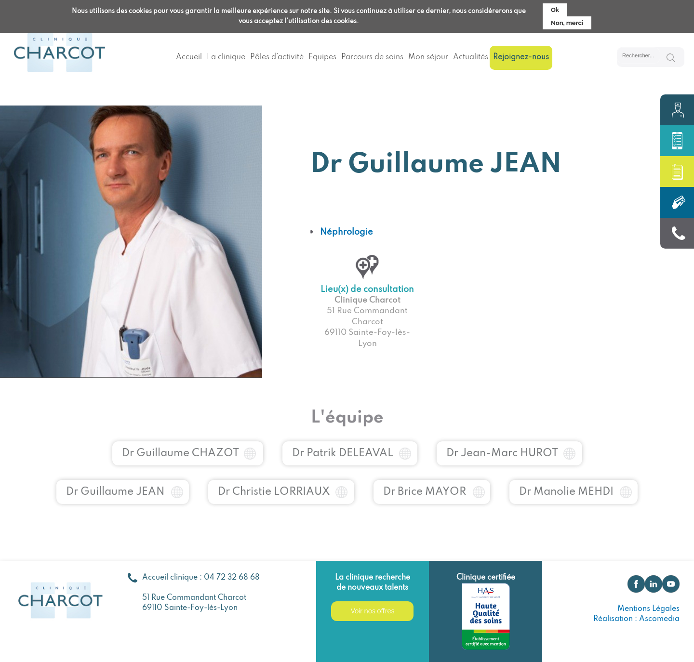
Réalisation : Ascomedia (636, 619)
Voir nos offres (372, 611)
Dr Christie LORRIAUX (274, 483)
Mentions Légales (648, 609)
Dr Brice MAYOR (424, 483)
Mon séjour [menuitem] (428, 57)
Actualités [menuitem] (470, 57)
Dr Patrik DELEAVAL (342, 444)
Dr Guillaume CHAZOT (180, 444)
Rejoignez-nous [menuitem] (521, 57)
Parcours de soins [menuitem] (372, 57)
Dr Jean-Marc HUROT (502, 444)
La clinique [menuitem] (226, 57)
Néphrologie (346, 232)
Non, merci (567, 20)
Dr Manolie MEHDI (566, 483)
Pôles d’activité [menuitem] (277, 57)
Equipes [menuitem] (322, 57)
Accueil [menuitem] (189, 57)
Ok (555, 7)
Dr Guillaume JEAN (115, 483)
